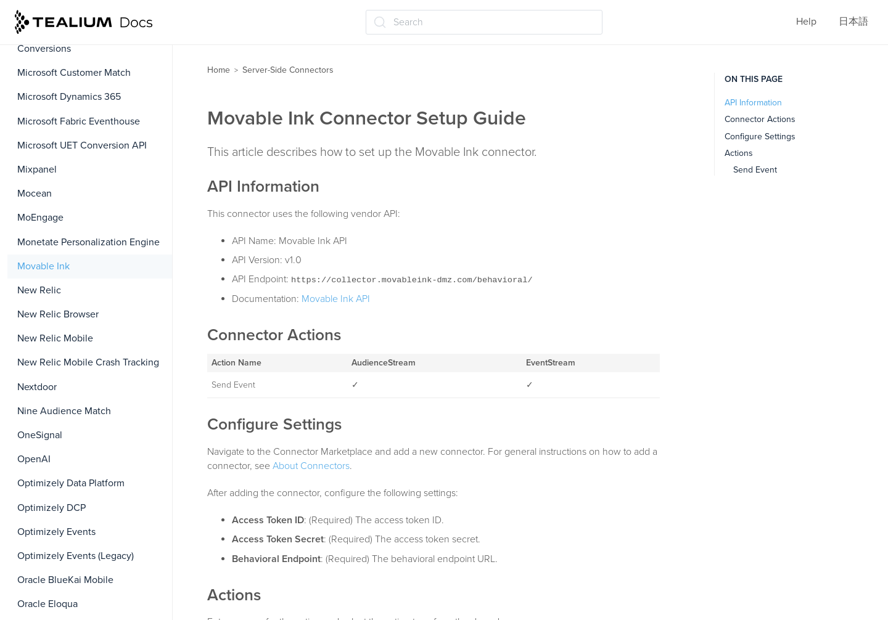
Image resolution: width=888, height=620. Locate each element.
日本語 (853, 21)
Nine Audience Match (64, 411)
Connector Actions (760, 119)
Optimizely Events (56, 532)
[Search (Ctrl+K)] (484, 22)
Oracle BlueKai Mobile (65, 580)
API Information (753, 102)
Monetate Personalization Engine (88, 242)
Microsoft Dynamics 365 (69, 97)
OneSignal (39, 435)
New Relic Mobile (55, 338)
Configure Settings (760, 136)
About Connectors (311, 466)
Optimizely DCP (51, 508)
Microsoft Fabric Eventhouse (78, 121)
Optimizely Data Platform (71, 483)
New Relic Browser (58, 314)
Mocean (34, 193)
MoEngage (40, 217)
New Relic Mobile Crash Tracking (88, 362)
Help (806, 21)
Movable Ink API (336, 299)
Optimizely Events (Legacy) (75, 556)
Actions (739, 153)
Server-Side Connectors (288, 70)
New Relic (39, 290)
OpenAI (34, 459)
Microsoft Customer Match (74, 73)
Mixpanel (37, 169)
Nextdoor (37, 387)
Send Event (755, 170)
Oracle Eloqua (47, 604)
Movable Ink (43, 266)
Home (218, 70)
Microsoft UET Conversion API (82, 145)
